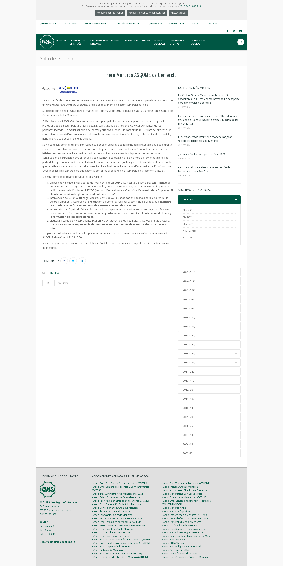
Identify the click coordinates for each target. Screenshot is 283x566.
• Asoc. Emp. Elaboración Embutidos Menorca (116, 485)
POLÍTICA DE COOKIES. (190, 6)
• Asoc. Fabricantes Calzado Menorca (112, 496)
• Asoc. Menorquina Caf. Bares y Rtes (182, 475)
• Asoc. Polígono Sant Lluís (176, 531)
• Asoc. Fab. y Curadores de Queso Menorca (116, 478)
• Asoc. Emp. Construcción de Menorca (113, 510)
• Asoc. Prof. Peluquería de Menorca (181, 503)
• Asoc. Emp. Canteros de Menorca (110, 517)
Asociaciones (70, 23)
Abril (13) (187, 217)
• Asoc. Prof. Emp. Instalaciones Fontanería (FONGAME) (121, 524)
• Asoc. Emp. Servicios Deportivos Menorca (185, 510)
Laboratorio (176, 23)
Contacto (196, 23)
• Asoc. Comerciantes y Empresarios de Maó (186, 517)
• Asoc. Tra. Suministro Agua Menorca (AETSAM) (117, 475)
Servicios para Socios (97, 23)
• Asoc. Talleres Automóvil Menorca (111, 492)
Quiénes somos (48, 23)
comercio (62, 283)
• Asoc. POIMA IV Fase (173, 524)
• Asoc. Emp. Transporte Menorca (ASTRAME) (186, 464)
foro (48, 283)
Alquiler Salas (154, 23)
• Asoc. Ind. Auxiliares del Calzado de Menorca (117, 499)
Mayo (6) (187, 210)
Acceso (216, 23)
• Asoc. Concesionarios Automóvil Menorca (115, 489)
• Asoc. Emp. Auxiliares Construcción (111, 513)
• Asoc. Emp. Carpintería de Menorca (112, 527)
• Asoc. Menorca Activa (174, 489)
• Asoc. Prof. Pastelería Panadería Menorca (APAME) (120, 482)
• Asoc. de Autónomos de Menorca (180, 534)
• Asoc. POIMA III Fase (173, 520)
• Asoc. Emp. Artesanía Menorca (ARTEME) (184, 496)
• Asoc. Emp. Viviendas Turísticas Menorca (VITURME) (120, 538)
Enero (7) (187, 238)
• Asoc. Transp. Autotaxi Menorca (180, 468)
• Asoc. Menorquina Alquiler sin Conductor (185, 471)
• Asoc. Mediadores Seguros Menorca (182, 513)
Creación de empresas (127, 23)
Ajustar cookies (178, 12)
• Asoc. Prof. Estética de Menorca (180, 506)
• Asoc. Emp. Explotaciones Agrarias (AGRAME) (117, 534)
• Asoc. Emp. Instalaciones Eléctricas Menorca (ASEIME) (121, 520)
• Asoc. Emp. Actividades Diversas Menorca (185, 538)
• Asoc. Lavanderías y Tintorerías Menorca (185, 499)
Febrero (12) (189, 231)
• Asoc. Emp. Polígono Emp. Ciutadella (182, 527)
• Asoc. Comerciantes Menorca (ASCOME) (184, 478)
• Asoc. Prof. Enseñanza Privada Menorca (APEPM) (119, 464)
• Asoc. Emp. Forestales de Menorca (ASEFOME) (117, 503)
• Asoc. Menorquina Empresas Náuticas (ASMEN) (118, 506)
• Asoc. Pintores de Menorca (107, 531)
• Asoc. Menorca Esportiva (176, 492)
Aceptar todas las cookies (110, 12)
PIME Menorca (66, 554)
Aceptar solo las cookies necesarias (147, 12)
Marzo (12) (188, 224)
